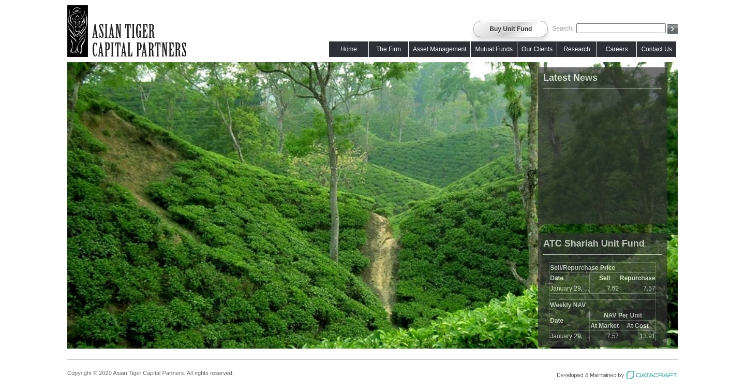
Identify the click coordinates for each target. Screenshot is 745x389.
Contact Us (656, 49)
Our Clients (537, 49)
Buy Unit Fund (510, 29)
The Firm (388, 49)
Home (348, 49)
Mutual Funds (494, 49)
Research (576, 49)
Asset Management (439, 49)
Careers (617, 49)
